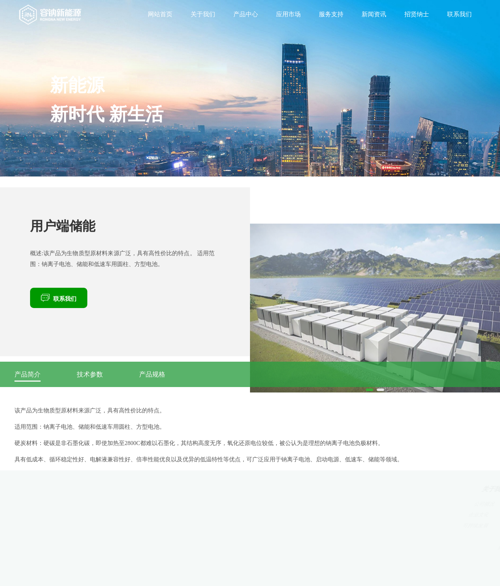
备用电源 (286, 515)
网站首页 (160, 14)
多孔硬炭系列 (213, 547)
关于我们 (203, 14)
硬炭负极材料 (209, 504)
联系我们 (459, 14)
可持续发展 (162, 525)
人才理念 (425, 504)
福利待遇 (427, 525)
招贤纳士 (416, 14)
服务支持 (331, 14)
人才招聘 (426, 515)
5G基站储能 (288, 504)
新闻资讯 (374, 14)
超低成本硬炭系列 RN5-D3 (227, 536)
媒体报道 (380, 515)
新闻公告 (381, 525)
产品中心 (245, 14)
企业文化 (158, 515)
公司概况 (157, 504)
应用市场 (288, 14)
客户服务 (333, 504)
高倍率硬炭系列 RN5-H (221, 515)
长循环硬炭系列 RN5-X (222, 525)
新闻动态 (379, 504)
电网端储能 (290, 525)
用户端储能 (291, 536)
